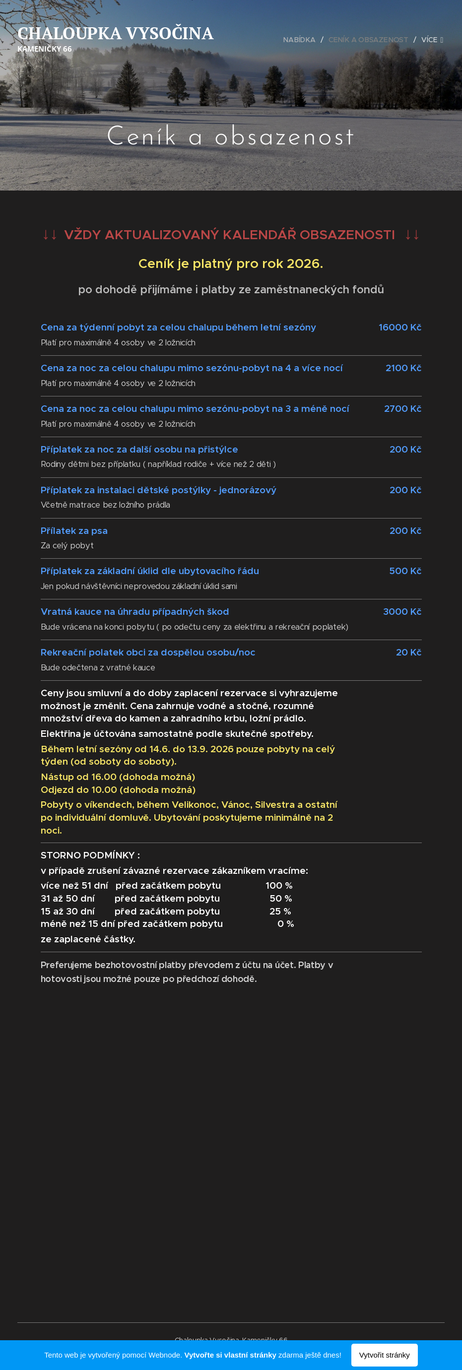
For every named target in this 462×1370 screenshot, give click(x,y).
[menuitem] (304, 39)
